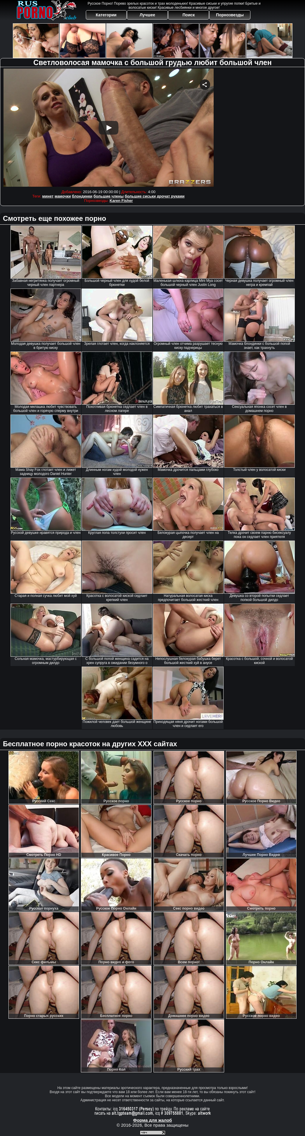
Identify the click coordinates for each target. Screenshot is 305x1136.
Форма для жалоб (152, 1120)
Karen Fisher (121, 200)
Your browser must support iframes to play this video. (109, 128)
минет (47, 196)
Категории (106, 15)
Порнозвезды (230, 15)
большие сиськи (140, 196)
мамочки (63, 196)
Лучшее (147, 15)
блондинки (82, 196)
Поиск (188, 15)
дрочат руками (170, 196)
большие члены (108, 196)
